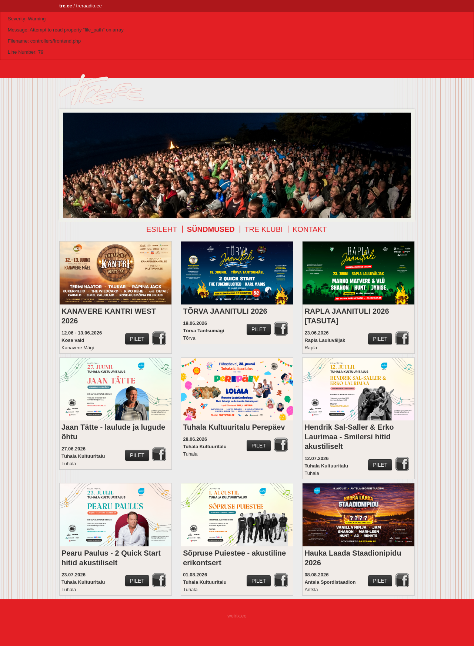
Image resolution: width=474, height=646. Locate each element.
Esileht (161, 229)
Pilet (137, 339)
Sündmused (211, 229)
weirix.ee (236, 616)
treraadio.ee (89, 6)
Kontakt (310, 229)
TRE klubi (263, 229)
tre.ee (65, 6)
